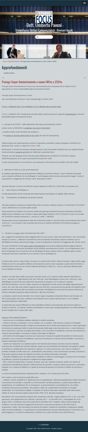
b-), (33, 146)
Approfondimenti (13, 61)
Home (4, 61)
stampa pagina (9, 73)
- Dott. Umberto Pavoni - (44, 25)
